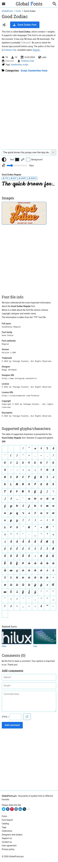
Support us (7, 838)
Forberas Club (10, 50)
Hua (35, 646)
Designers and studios (12, 834)
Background (34, 159)
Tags (4, 827)
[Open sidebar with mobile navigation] (3, 3)
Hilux (4, 646)
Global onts (29, 4)
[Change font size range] (17, 165)
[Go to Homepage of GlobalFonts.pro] (7, 11)
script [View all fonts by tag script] (25, 64)
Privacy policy (8, 849)
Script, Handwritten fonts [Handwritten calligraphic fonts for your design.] (34, 70)
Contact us (7, 842)
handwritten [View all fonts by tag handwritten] (16, 64)
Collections (7, 831)
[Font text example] (26, 152)
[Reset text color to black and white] (4, 159)
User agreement (9, 845)
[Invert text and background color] (22, 159)
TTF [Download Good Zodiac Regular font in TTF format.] (5, 178)
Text (14, 159)
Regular (36, 50)
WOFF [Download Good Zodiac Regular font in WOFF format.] (22, 178)
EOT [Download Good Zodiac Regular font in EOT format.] (13, 178)
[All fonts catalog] (19, 11)
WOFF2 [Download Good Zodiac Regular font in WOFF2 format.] (33, 178)
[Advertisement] (29, 109)
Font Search (7, 820)
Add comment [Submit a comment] (12, 725)
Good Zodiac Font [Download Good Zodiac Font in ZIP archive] (24, 24)
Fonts (4, 816)
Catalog (5, 823)
